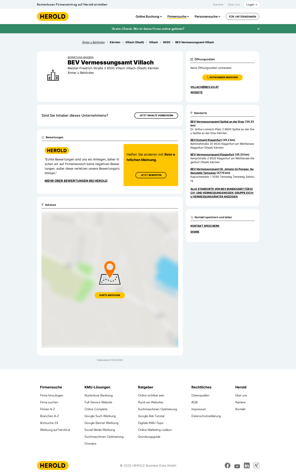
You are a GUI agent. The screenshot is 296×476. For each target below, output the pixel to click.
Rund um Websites (150, 402)
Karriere (218, 4)
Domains (90, 443)
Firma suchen (49, 402)
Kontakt (240, 409)
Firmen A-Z (47, 409)
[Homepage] (53, 16)
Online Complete (95, 409)
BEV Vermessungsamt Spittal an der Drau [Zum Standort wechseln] (217, 121)
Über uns (234, 4)
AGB (194, 402)
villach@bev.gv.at (204, 87)
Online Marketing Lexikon (155, 430)
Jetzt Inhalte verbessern (156, 115)
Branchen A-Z (49, 416)
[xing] (256, 465)
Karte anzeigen (109, 295)
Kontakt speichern (204, 225)
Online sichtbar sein (151, 395)
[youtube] (237, 465)
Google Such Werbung (100, 416)
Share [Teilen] (194, 231)
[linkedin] (247, 465)
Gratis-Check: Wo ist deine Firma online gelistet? (148, 29)
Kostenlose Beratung (98, 395)
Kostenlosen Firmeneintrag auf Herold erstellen (72, 4)
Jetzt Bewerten (150, 175)
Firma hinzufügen (51, 395)
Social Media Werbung (99, 430)
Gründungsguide (149, 437)
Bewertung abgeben (80, 57)
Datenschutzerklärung (206, 416)
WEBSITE (196, 92)
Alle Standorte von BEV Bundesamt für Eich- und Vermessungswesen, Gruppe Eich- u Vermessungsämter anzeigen (222, 192)
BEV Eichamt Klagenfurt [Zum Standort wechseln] (206, 140)
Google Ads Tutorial (151, 416)
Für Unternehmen (242, 16)
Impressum (198, 409)
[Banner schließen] (258, 29)
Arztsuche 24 (49, 423)
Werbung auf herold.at (55, 430)
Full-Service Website (98, 402)
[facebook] (227, 465)
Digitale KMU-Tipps (150, 423)
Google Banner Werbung (101, 423)
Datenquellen (200, 395)
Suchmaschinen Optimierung (104, 437)
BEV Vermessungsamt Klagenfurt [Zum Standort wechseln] (212, 154)
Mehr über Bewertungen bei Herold (76, 181)
